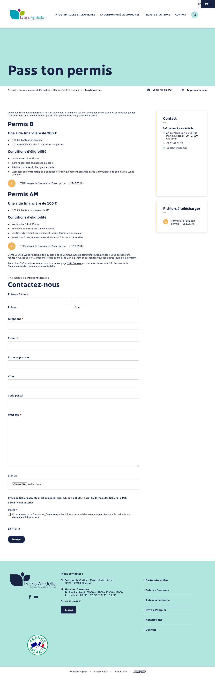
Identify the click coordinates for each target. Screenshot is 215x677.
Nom (77, 307)
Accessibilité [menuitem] (101, 671)
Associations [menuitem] (154, 619)
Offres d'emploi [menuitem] (156, 610)
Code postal (15, 395)
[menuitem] (74, 15)
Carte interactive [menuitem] (157, 580)
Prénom (12, 307)
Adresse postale (18, 357)
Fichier (12, 476)
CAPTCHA (14, 529)
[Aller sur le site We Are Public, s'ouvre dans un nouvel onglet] (140, 672)
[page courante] (93, 90)
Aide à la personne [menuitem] (158, 600)
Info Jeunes (74, 263)
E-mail (13, 338)
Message (14, 414)
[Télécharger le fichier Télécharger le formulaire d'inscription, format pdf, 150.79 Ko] (73, 246)
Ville (11, 376)
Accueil (12, 90)
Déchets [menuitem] (151, 629)
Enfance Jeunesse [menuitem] (157, 590)
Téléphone (15, 319)
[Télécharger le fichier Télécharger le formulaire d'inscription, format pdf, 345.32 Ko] (73, 183)
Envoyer (16, 539)
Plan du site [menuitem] (120, 671)
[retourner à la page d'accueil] (27, 15)
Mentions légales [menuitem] (78, 671)
